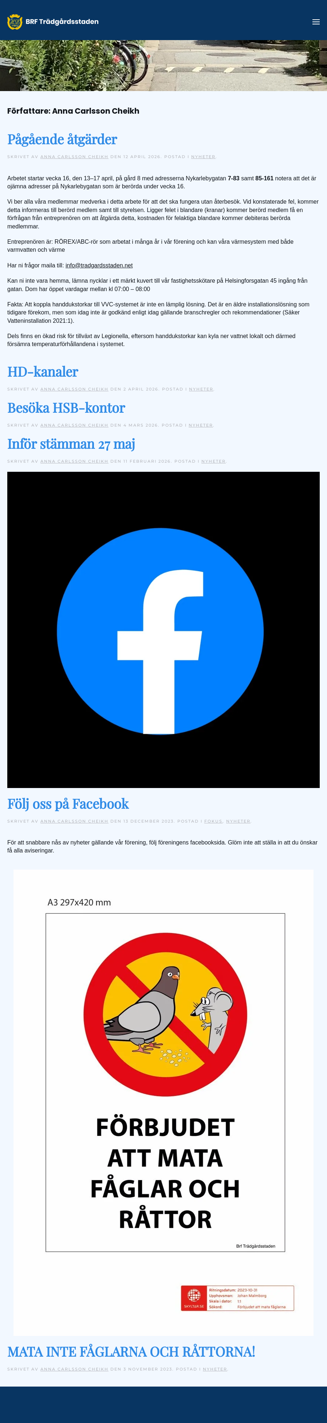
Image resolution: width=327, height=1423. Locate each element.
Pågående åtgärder (62, 139)
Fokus (213, 821)
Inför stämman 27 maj (71, 443)
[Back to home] (52, 21)
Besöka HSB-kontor (66, 407)
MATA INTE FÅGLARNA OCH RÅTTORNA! (131, 1351)
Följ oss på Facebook (68, 803)
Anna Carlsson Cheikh (74, 156)
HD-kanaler (42, 371)
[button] (316, 21)
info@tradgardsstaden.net (99, 265)
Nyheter (203, 156)
